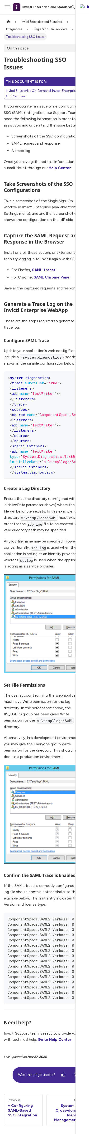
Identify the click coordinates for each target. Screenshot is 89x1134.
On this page (18, 48)
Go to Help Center (54, 1039)
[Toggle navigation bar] (7, 7)
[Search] (73, 7)
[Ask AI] (81, 7)
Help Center (60, 168)
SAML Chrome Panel (52, 277)
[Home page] (8, 21)
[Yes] (63, 1074)
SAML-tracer (44, 270)
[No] (75, 1074)
